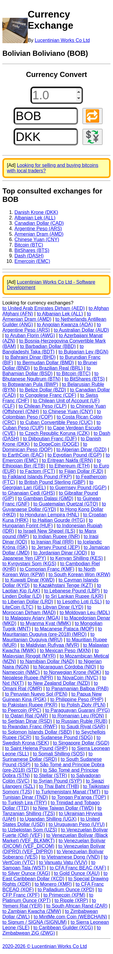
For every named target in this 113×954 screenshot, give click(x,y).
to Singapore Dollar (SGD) (81, 742)
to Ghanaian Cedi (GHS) (28, 493)
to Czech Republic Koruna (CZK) (55, 433)
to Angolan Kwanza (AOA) (65, 324)
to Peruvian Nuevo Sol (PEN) (36, 694)
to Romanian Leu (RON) (78, 715)
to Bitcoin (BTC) (73, 373)
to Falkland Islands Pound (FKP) (37, 476)
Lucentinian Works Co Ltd (62, 40)
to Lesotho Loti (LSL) (79, 601)
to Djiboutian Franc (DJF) (50, 438)
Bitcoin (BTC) (28, 244)
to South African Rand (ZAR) (77, 905)
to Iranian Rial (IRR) (52, 541)
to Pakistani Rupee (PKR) (29, 704)
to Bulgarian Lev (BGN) (83, 351)
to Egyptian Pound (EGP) (75, 455)
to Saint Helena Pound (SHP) (36, 748)
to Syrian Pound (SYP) (57, 780)
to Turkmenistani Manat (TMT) (68, 791)
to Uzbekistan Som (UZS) (29, 829)
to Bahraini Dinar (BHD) (30, 357)
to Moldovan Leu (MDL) (85, 612)
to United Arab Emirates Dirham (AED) (43, 308)
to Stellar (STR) (50, 775)
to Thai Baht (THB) (59, 786)
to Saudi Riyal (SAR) (83, 726)
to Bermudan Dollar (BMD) (45, 362)
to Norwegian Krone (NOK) (72, 672)
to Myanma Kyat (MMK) (45, 623)
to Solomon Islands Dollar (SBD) (37, 732)
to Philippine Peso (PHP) (76, 699)
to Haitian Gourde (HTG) (58, 520)
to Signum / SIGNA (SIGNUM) (34, 922)
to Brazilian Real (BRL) (58, 368)
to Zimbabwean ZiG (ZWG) (51, 930)
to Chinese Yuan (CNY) (68, 411)
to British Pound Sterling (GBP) (52, 482)
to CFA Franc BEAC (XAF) (78, 867)
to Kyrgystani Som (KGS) (29, 563)
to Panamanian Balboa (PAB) (77, 688)
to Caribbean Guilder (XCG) (63, 927)
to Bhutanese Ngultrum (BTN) (50, 376)
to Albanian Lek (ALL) (60, 313)
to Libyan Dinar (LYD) (60, 607)
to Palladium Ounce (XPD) (66, 889)
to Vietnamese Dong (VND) (71, 857)
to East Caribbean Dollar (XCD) (55, 876)
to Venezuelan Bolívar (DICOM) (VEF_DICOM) (53, 843)
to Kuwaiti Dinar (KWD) (30, 579)
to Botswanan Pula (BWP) (30, 384)
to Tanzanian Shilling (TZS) (52, 811)
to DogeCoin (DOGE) (56, 444)
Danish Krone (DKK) (36, 212)
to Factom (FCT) (37, 471)
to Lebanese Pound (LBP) (71, 590)
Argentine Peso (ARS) (38, 228)
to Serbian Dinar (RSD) (27, 721)
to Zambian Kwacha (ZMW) (31, 911)
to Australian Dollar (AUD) (81, 330)
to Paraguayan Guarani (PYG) (77, 710)
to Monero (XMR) (53, 884)
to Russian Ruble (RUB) (82, 721)
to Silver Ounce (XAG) (26, 873)
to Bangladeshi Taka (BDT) (43, 349)
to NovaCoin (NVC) (77, 677)
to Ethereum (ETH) (69, 465)
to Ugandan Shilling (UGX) (48, 819)
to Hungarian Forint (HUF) (47, 523)
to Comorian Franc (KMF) (47, 569)
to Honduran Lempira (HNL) (49, 514)
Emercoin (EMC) (32, 261)
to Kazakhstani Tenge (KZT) (63, 585)
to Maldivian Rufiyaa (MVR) (49, 645)
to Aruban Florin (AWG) (30, 335)
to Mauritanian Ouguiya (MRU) (48, 637)
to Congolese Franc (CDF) (48, 395)
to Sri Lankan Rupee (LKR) (74, 596)
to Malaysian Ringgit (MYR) (50, 653)
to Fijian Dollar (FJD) (81, 471)
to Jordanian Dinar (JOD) (60, 552)
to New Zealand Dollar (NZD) (59, 683)
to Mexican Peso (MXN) (65, 650)
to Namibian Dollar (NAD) (47, 661)
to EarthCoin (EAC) (23, 455)
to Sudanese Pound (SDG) (64, 737)
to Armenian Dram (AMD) (46, 316)
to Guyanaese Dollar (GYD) (54, 506)
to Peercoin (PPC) (21, 710)
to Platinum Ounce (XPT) (47, 897)
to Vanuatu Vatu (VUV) (63, 862)
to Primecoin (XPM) (64, 895)
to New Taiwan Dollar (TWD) (63, 808)
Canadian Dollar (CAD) (39, 223)
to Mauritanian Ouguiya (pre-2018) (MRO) (52, 631)
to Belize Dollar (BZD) (43, 389)
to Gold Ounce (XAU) (76, 873)
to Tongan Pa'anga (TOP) (79, 797)
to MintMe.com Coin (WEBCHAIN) (70, 916)
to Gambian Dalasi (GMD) (45, 498)
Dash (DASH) (29, 255)
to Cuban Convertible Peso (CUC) (56, 422)
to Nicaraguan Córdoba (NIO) (64, 666)
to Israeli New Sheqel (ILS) (46, 531)
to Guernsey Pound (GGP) (78, 487)
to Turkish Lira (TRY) (24, 802)
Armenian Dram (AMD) (39, 234)
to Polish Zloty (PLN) (83, 704)
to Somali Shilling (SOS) (59, 753)
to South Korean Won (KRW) (79, 574)
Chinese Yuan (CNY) (36, 239)
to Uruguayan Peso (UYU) (77, 824)
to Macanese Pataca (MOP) (64, 628)
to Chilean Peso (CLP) (43, 406)
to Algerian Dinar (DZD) (81, 449)
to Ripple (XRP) (71, 900)
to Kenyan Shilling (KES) (76, 558)
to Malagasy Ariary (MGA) (32, 618)
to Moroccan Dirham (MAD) (46, 610)
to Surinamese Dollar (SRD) (47, 756)
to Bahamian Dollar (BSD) (46, 370)
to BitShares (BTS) (84, 378)
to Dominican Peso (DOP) (44, 447)
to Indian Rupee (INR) (56, 536)
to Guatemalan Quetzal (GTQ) (65, 503)
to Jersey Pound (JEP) (56, 547)
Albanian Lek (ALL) (34, 217)
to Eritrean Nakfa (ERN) (67, 460)
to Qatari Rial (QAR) (26, 715)
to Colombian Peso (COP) (51, 414)
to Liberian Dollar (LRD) (27, 601)
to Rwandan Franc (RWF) (29, 726)
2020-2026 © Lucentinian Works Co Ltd (44, 946)
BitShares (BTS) (31, 250)
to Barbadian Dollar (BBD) (48, 346)
